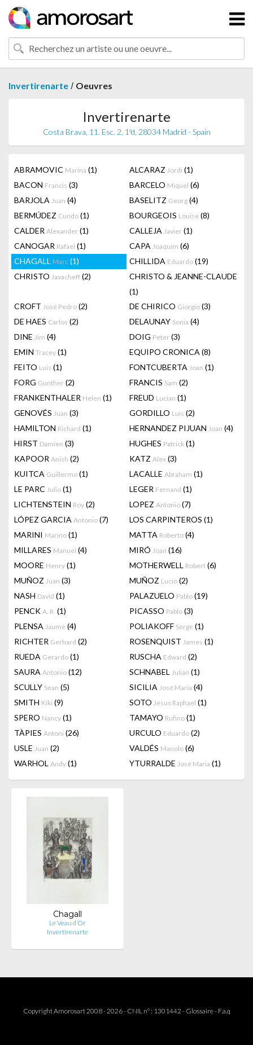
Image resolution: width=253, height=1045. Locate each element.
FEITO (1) (38, 367)
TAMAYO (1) (162, 717)
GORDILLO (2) (162, 413)
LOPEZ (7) (160, 504)
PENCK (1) (40, 611)
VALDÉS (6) (161, 748)
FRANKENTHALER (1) (63, 397)
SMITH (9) (38, 702)
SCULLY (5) (41, 687)
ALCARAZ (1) (161, 169)
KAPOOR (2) (46, 458)
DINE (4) (35, 336)
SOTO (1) (168, 702)
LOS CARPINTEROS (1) (171, 519)
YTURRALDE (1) (175, 763)
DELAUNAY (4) (164, 321)
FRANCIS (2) (158, 382)
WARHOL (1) (45, 763)
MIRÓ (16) (155, 550)
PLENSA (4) (45, 626)
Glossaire (199, 1011)
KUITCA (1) (51, 473)
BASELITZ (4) (163, 200)
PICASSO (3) (161, 611)
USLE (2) (36, 748)
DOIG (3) (154, 336)
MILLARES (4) (50, 550)
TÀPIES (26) (46, 732)
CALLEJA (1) (161, 230)
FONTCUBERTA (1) (171, 367)
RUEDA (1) (46, 656)
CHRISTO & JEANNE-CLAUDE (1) (183, 283)
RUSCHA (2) (163, 656)
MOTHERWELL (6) (172, 565)
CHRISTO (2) (52, 276)
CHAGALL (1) (46, 261)
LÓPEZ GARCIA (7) (61, 519)
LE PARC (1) (43, 489)
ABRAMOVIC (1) (55, 169)
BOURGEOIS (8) (169, 215)
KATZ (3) (153, 458)
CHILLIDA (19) (168, 261)
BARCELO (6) (164, 185)
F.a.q (224, 1011)
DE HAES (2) (46, 321)
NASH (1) (39, 595)
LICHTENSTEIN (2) (54, 504)
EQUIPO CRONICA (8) (170, 352)
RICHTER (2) (50, 641)
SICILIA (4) (166, 687)
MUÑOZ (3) (42, 580)
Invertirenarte (38, 85)
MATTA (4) (161, 534)
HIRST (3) (44, 443)
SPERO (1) (43, 717)
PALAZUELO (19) (168, 595)
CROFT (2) (51, 306)
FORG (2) (44, 382)
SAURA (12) (48, 672)
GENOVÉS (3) (46, 413)
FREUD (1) (157, 397)
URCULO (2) (164, 732)
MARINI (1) (45, 534)
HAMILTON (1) (52, 428)
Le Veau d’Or (67, 923)
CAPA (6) (159, 246)
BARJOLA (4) (45, 200)
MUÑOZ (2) (158, 580)
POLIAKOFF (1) (166, 626)
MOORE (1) (45, 565)
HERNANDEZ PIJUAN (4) (181, 428)
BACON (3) (46, 185)
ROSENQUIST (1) (171, 641)
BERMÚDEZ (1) (51, 215)
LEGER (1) (160, 489)
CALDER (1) (51, 230)
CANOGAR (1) (50, 246)
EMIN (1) (40, 352)
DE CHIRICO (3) (170, 306)
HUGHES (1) (162, 443)
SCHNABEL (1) (164, 672)
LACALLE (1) (166, 473)
